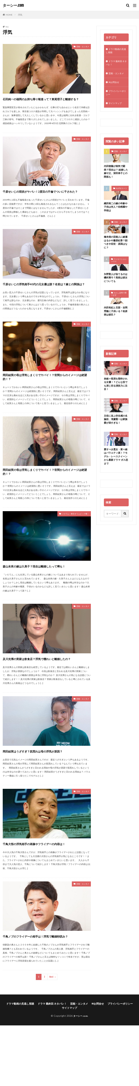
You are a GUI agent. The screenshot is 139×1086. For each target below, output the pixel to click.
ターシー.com (13, 5)
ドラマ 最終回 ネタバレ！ (115, 64)
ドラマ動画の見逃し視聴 (116, 51)
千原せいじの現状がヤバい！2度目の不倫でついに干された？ (46, 201)
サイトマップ (116, 107)
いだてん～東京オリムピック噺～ (70, 542)
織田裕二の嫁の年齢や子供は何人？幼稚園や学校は (115, 213)
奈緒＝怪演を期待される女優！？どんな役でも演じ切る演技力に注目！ (115, 394)
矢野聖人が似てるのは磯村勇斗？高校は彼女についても (115, 286)
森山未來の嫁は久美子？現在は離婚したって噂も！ (44, 597)
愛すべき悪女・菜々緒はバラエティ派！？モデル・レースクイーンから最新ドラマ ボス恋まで (115, 468)
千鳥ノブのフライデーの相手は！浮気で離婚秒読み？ (45, 993)
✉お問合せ (115, 85)
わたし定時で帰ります (119, 302)
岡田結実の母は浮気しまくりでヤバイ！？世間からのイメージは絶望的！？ (45, 399)
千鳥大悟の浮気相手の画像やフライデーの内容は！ (45, 894)
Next (51, 1037)
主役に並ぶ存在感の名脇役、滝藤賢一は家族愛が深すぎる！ (115, 430)
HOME (9, 14)
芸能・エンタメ (80, 47)
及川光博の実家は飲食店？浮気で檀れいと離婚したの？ (47, 696)
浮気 (20, 14)
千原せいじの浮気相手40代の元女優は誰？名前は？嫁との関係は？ (45, 300)
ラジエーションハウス (119, 268)
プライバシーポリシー (116, 96)
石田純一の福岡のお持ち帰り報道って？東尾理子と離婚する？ (45, 102)
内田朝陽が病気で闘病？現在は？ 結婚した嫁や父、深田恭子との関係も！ (115, 177)
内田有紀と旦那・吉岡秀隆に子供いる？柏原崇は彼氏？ (115, 320)
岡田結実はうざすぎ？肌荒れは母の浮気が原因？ (45, 795)
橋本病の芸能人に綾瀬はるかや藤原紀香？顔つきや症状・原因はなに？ (115, 249)
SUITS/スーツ (121, 194)
